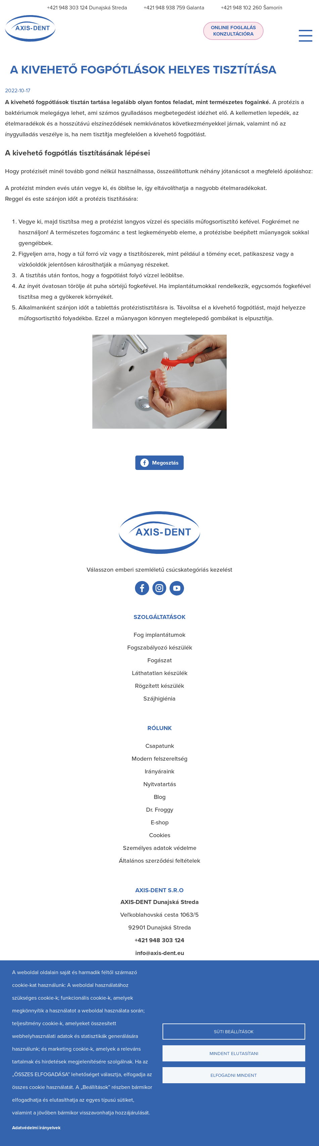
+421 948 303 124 (159, 940)
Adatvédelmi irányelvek (36, 1127)
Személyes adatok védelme (159, 848)
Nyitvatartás (159, 784)
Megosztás (165, 463)
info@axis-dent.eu (159, 953)
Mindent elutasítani (234, 1053)
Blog (160, 797)
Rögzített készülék (159, 685)
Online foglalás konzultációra (233, 31)
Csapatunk (159, 746)
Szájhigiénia (159, 698)
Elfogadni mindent (234, 1075)
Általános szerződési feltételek (159, 860)
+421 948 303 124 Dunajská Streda (87, 7)
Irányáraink (159, 771)
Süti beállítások (234, 1031)
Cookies (159, 835)
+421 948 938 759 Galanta (174, 7)
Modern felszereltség (159, 758)
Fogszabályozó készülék (159, 647)
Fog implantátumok (159, 634)
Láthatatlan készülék (159, 673)
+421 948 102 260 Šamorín (251, 7)
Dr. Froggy (159, 809)
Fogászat (159, 660)
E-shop (160, 822)
